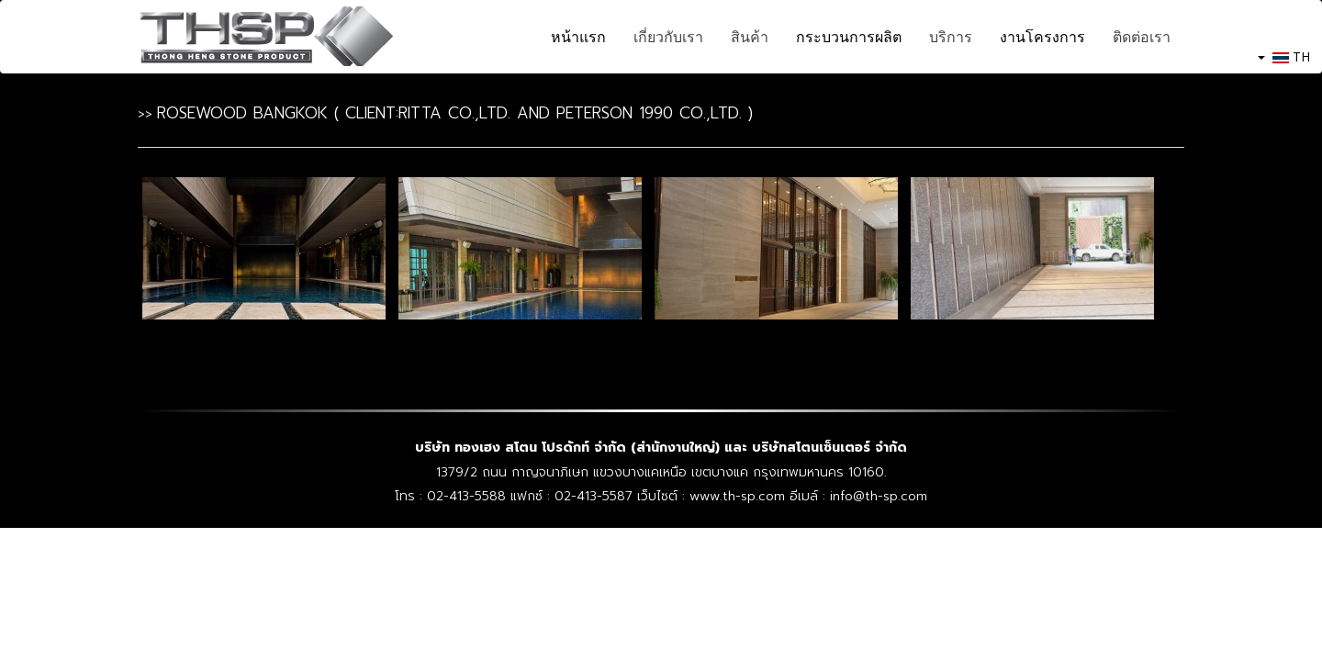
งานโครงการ (1042, 37)
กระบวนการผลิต (849, 37)
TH (1284, 56)
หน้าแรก (578, 37)
